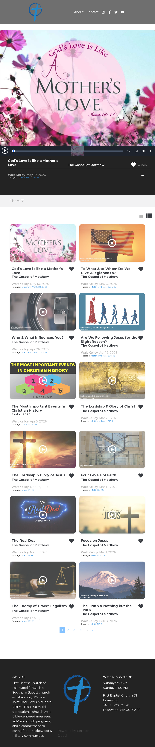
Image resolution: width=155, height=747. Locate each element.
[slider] (68, 151)
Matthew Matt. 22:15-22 (103, 286)
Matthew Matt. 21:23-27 (34, 352)
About (79, 12)
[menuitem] (92, 630)
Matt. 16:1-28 (97, 489)
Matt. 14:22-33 (98, 555)
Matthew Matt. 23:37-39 (27, 177)
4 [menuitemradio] (80, 630)
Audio (142, 165)
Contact (93, 12)
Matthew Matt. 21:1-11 (102, 421)
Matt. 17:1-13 (28, 489)
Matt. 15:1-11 (28, 555)
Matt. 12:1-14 (28, 621)
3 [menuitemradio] (74, 630)
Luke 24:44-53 (29, 424)
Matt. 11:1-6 (96, 624)
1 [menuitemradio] (62, 630)
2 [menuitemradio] (68, 630)
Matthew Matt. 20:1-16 (103, 355)
